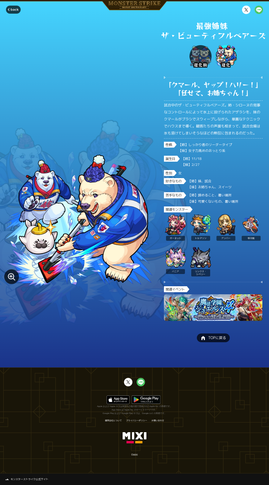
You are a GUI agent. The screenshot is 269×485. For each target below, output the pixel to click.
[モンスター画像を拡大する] (11, 276)
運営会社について (113, 421)
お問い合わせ (158, 421)
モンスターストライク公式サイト (29, 479)
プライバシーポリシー (136, 421)
